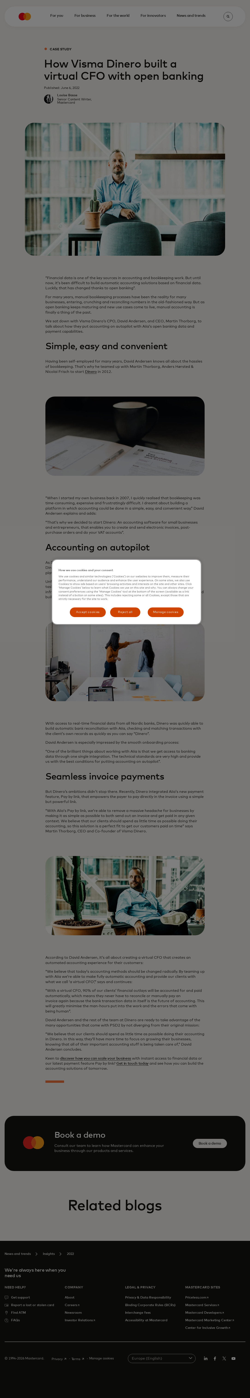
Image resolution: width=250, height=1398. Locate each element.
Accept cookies (88, 612)
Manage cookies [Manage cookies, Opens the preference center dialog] (165, 612)
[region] (126, 592)
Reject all (125, 612)
